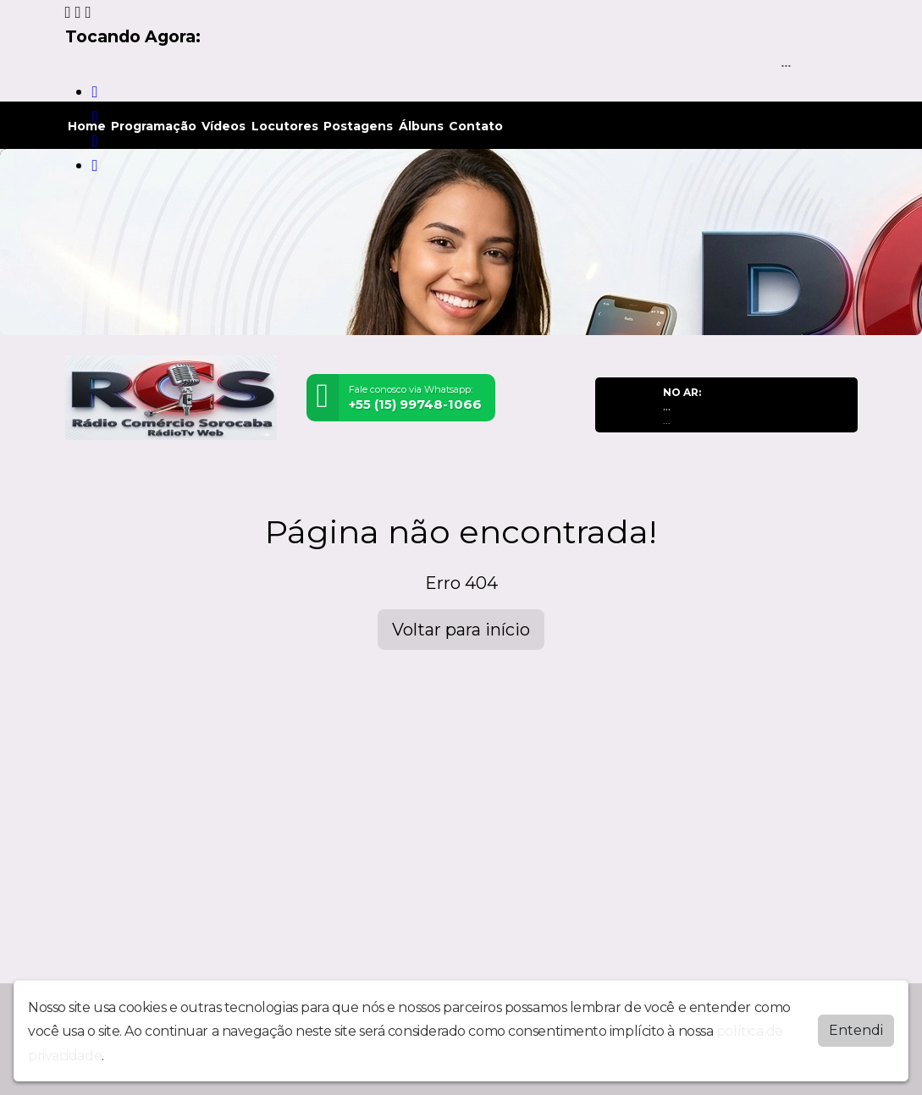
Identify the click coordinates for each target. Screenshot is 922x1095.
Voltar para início (461, 629)
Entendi (856, 1030)
